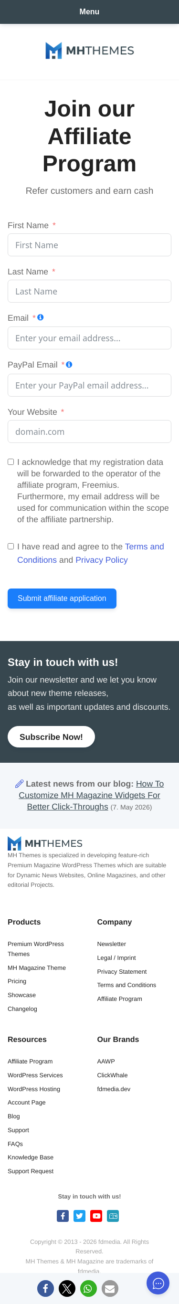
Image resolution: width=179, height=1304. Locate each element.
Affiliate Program (119, 998)
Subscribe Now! (51, 737)
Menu (90, 12)
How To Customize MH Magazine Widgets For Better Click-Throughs (91, 795)
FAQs (15, 1143)
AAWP (106, 1061)
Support (18, 1130)
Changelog (22, 1008)
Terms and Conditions (127, 985)
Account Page (27, 1102)
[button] (45, 1288)
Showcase (22, 995)
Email (18, 318)
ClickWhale (112, 1075)
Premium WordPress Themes (36, 948)
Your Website (32, 412)
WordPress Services (35, 1075)
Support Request (30, 1171)
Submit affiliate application (62, 598)
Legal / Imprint (116, 957)
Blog (14, 1116)
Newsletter (111, 943)
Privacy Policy (101, 560)
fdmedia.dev (114, 1089)
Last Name (28, 271)
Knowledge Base (30, 1157)
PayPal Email (33, 364)
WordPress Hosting (34, 1089)
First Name (28, 225)
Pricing (17, 981)
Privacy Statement (122, 971)
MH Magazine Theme (37, 967)
